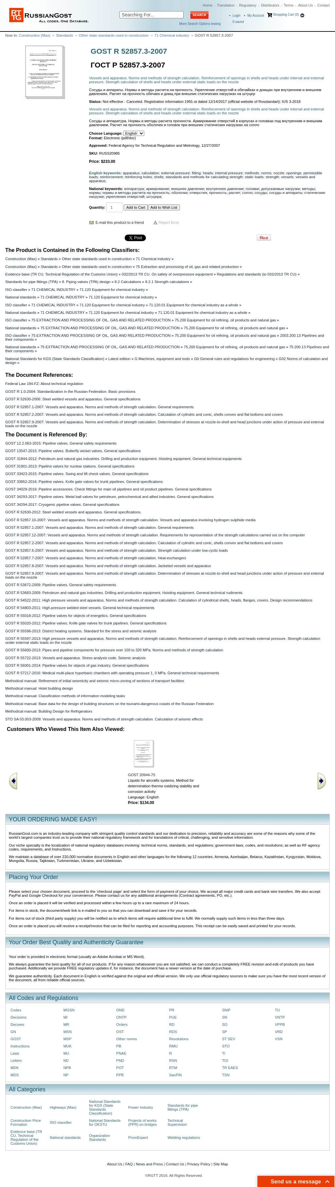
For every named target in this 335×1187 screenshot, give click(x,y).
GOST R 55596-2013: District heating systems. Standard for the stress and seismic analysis (80, 631)
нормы (94, 193)
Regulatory (247, 5)
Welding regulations (184, 1137)
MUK (67, 1046)
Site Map (220, 1164)
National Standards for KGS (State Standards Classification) (54, 359)
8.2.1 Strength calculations (167, 282)
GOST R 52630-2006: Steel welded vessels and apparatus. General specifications (72, 399)
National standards (20, 297)
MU (66, 1053)
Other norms (126, 1039)
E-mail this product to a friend (120, 222)
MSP (67, 1039)
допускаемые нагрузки (280, 189)
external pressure (175, 173)
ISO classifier (16, 290)
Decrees (17, 1024)
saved (238, 22)
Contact (323, 5)
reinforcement (111, 177)
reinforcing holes (138, 177)
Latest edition (119, 359)
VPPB (280, 1024)
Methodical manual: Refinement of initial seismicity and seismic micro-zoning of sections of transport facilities (94, 681)
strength (272, 177)
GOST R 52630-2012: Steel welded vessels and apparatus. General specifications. (73, 512)
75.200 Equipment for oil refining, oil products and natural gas (225, 320)
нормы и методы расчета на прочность (135, 193)
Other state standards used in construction (114, 35)
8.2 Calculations (128, 282)
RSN (173, 1061)
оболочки (179, 193)
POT (120, 1068)
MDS (14, 1075)
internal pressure (229, 173)
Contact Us (175, 1164)
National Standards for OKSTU (105, 1122)
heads (208, 173)
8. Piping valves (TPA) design (86, 282)
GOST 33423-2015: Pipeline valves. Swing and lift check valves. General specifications (77, 474)
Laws (14, 1053)
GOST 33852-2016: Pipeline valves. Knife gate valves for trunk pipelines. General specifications (84, 482)
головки (252, 189)
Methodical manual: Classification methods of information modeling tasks (65, 696)
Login (236, 15)
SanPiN (175, 1075)
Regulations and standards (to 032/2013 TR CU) (257, 274)
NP (66, 1075)
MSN (67, 1032)
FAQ (129, 1164)
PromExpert (138, 1137)
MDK (14, 1068)
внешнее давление (187, 189)
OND (120, 1010)
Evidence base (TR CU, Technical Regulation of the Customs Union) (61, 274)
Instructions (19, 1046)
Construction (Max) (34, 35)
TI (223, 1053)
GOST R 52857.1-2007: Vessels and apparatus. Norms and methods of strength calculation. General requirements (99, 407)
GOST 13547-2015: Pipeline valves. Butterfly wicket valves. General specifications (73, 451)
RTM (173, 1068)
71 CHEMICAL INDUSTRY (53, 290)
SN (224, 1017)
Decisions (18, 1017)
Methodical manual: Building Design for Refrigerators (48, 711)
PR (171, 1010)
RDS (173, 1032)
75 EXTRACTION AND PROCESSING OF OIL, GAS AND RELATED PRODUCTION (101, 320)
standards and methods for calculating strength (204, 177)
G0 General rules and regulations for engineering (234, 359)
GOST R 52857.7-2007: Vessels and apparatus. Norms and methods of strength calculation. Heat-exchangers (95, 558)
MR (66, 1024)
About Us (305, 5)
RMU (173, 1046)
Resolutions (178, 1039)
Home (207, 5)
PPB (120, 1075)
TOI (225, 1061)
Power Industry (140, 1107)
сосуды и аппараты (285, 193)
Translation (226, 5)
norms (266, 173)
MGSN (69, 1010)
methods (252, 173)
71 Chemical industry (171, 35)
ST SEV (228, 1039)
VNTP (280, 1017)
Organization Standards (99, 1137)
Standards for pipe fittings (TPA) (31, 282)
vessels (287, 177)
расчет (234, 193)
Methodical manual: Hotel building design (39, 688)
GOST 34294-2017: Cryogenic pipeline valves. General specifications (62, 505)
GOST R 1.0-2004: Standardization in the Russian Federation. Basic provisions (70, 391)
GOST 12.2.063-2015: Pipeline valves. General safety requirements (60, 443)
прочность (218, 193)
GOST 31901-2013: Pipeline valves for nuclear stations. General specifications (69, 466)
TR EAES (230, 1068)
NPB (67, 1068)
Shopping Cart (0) (286, 14)
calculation (150, 173)
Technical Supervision (177, 1122)
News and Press (149, 1164)
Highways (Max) (63, 1107)
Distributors (270, 5)
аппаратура (134, 189)
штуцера (153, 197)
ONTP (121, 1017)
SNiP (226, 1010)
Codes (15, 1010)
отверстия (198, 193)
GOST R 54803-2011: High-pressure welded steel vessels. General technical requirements (79, 608)
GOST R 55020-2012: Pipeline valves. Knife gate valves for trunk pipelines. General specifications (86, 623)
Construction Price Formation (25, 1122)
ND (66, 1061)
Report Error (169, 222)
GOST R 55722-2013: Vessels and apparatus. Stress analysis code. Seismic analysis (75, 658)
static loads (254, 177)
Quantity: (97, 207)
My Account (255, 15)
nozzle (278, 173)
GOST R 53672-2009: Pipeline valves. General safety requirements (60, 585)
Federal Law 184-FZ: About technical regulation (44, 384)
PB (118, 1046)
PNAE (121, 1053)
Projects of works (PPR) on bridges (142, 1122)
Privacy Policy (198, 1164)
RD (171, 1024)
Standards (64, 35)
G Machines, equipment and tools (162, 359)
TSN (226, 1075)
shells (159, 177)
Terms (288, 5)
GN (13, 1032)
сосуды (261, 193)
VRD (279, 1032)
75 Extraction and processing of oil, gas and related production (187, 267)
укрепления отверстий (125, 197)
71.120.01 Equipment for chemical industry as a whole (193, 305)
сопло (247, 193)
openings (293, 173)
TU (277, 1010)
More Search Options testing (200, 24)
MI (65, 1017)
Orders (122, 1024)
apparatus (131, 173)
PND (120, 1061)
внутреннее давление (225, 189)
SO (224, 1024)
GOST (15, 1039)
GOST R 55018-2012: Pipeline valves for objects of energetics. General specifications (75, 616)
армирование (157, 189)
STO (226, 1046)
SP (224, 1032)
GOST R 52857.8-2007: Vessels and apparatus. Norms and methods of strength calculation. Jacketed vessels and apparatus (108, 566)
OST (120, 1032)
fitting (196, 173)
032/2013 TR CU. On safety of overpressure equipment (167, 274)
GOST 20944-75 (141, 775)
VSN (278, 1039)
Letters (16, 1061)
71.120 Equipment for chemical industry (112, 290)
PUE (173, 1017)
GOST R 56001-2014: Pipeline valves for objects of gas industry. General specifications (77, 665)
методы (308, 189)
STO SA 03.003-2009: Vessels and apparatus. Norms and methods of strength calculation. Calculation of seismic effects (104, 719)
